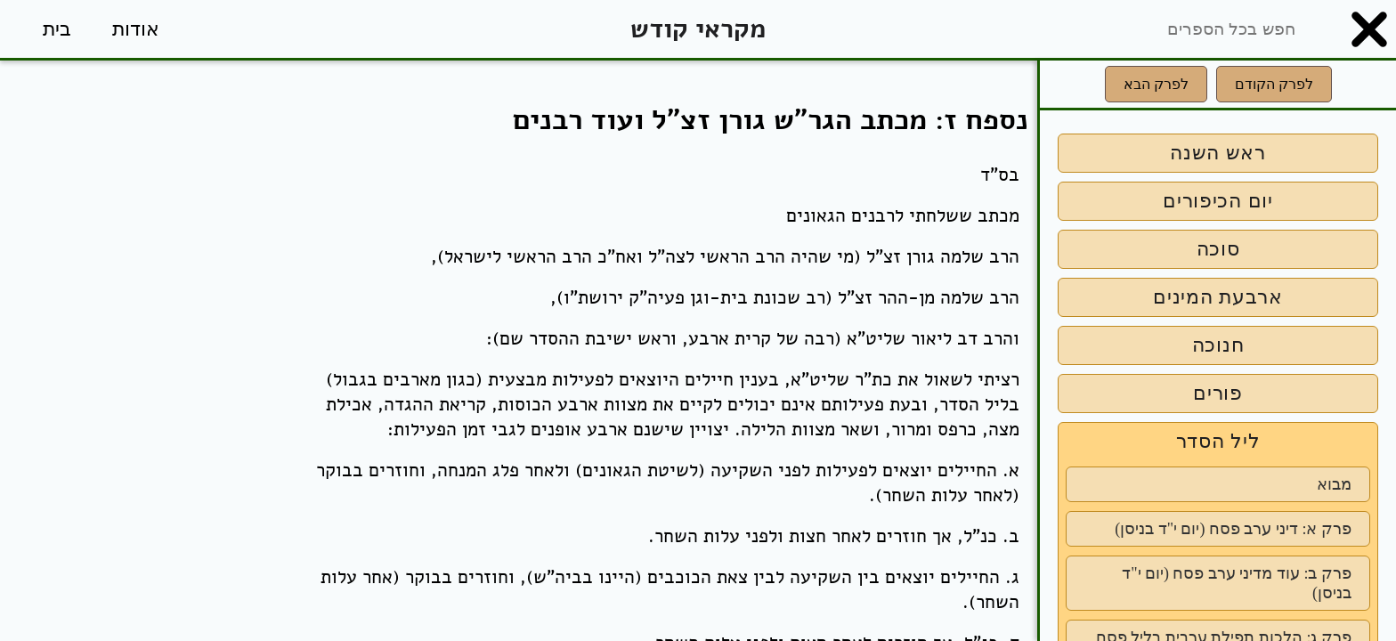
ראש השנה (1218, 153)
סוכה (1218, 249)
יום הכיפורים (1218, 201)
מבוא (1334, 484)
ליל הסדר (1218, 441)
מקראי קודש (698, 29)
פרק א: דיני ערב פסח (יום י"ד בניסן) (1233, 529)
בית (57, 29)
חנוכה (1218, 345)
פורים (1218, 393)
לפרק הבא (1156, 84)
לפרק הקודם (1274, 84)
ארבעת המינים (1218, 297)
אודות (135, 29)
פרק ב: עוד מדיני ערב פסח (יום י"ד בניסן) (1236, 583)
